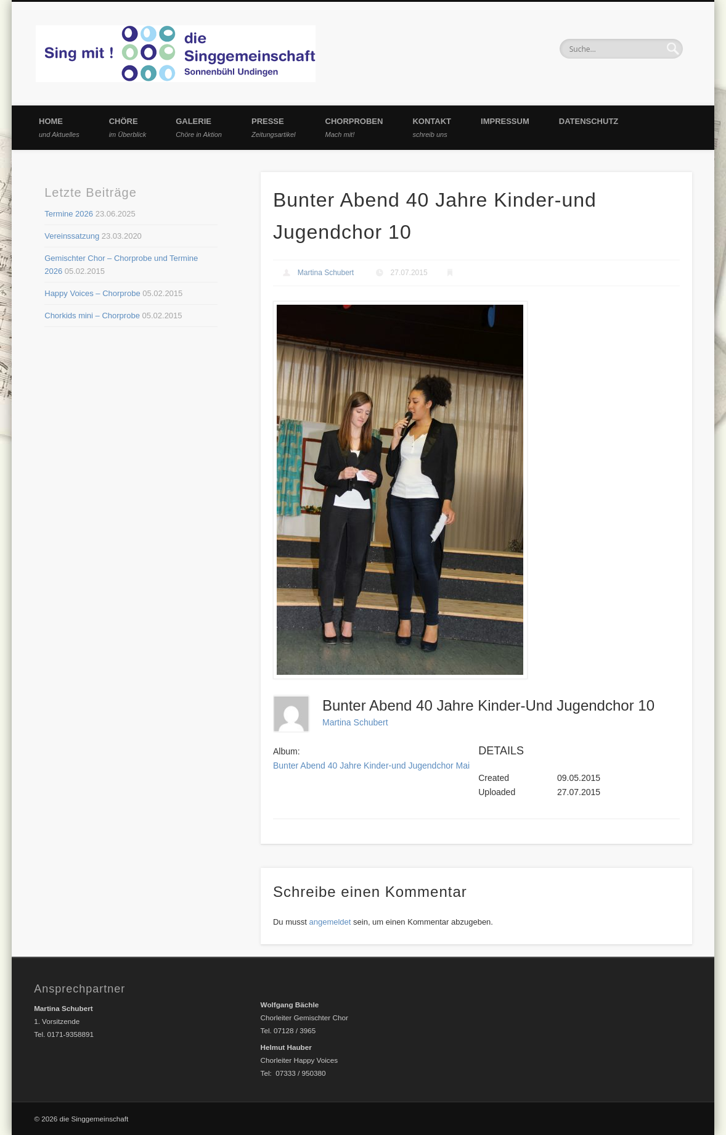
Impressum (505, 121)
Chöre (128, 127)
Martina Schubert (326, 272)
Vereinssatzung (71, 236)
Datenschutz (589, 121)
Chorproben (354, 127)
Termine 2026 (68, 213)
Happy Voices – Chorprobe (92, 293)
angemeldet (330, 922)
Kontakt (431, 127)
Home (59, 127)
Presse (273, 127)
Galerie (199, 127)
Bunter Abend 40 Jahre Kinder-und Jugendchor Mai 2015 (382, 765)
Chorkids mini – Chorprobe (92, 315)
